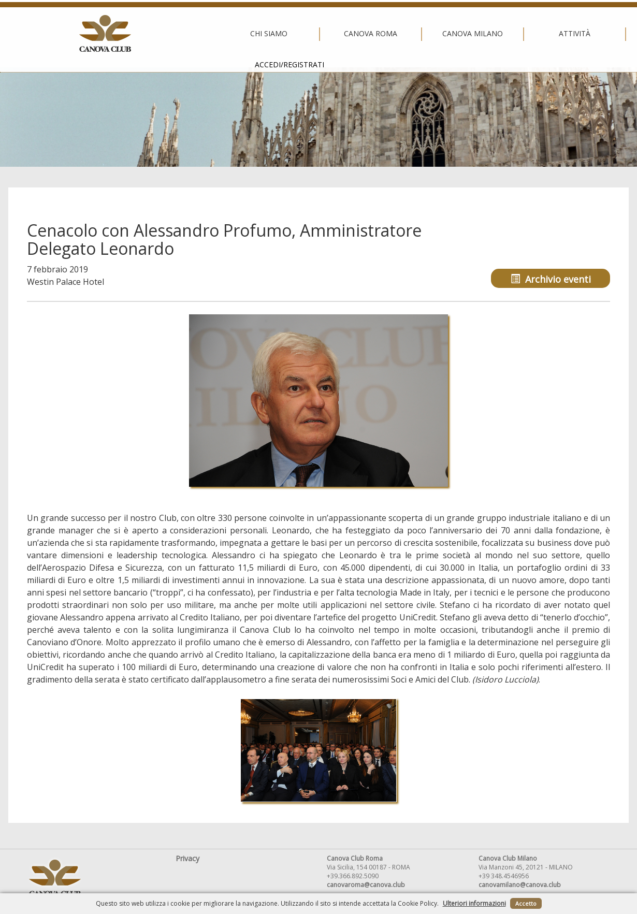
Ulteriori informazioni (474, 903)
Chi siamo (112, 33)
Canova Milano (316, 33)
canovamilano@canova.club (520, 884)
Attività (418, 33)
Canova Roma (214, 33)
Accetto (526, 903)
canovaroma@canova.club (366, 884)
